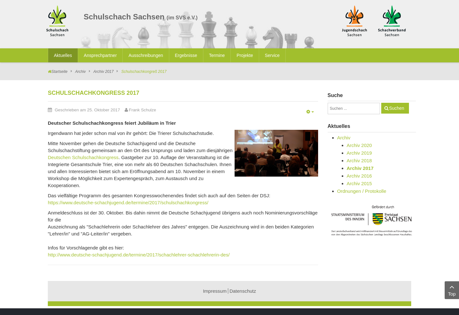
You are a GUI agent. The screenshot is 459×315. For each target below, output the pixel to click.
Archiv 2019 (359, 153)
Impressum (215, 291)
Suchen (396, 108)
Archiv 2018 (359, 160)
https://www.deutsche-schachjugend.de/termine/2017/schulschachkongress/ (128, 202)
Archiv (80, 71)
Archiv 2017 (103, 71)
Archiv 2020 (359, 145)
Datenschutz (242, 291)
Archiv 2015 (359, 183)
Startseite (59, 71)
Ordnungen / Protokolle (361, 191)
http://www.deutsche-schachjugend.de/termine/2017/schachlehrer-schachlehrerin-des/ (138, 254)
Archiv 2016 (359, 175)
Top (452, 290)
